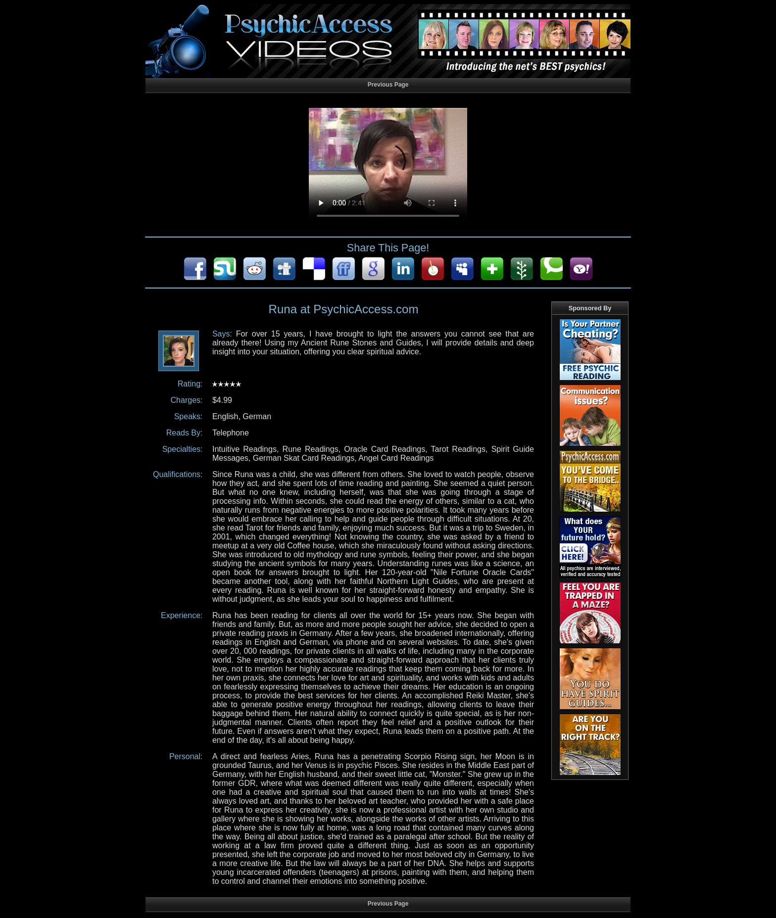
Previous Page (388, 84)
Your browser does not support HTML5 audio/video (388, 167)
